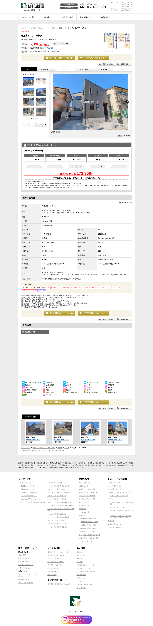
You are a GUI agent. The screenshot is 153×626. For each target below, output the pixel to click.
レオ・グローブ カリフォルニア (121, 492)
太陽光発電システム (115, 524)
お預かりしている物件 (86, 531)
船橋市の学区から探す (88, 518)
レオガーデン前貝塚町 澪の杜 (57, 483)
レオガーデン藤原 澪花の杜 (56, 524)
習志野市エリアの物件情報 (88, 492)
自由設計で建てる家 (115, 489)
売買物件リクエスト (25, 568)
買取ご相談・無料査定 (26, 583)
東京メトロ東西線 (50, 450)
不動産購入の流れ (24, 558)
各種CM (79, 558)
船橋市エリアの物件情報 (87, 489)
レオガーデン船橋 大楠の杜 (56, 496)
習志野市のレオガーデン (29, 496)
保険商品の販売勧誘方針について (58, 584)
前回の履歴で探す (69, 4)
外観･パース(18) (47, 69)
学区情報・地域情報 (54, 565)
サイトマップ (81, 588)
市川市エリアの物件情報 (87, 499)
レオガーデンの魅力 (115, 486)
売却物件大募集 (23, 579)
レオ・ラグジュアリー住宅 (119, 496)
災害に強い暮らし (53, 558)
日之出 (66, 28)
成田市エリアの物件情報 (87, 496)
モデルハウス (112, 499)
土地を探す (82, 509)
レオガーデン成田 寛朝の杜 (56, 520)
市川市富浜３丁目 (115, 440)
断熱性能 (111, 521)
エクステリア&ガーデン (116, 507)
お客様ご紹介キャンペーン (86, 565)
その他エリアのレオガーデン (30, 499)
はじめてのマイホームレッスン (58, 552)
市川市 (59, 28)
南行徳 (61, 450)
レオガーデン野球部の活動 (86, 571)
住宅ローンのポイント (26, 565)
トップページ (25, 28)
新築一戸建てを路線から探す (31, 450)
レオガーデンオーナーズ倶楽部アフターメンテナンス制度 (120, 517)
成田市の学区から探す (88, 525)
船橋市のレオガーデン (28, 489)
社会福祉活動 (81, 575)
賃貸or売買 (22, 555)
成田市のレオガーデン (28, 492)
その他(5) (103, 69)
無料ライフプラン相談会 (55, 555)
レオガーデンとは (114, 483)
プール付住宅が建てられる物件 (89, 535)
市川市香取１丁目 (33, 440)
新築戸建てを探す (85, 502)
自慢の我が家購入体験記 (55, 562)
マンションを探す (85, 512)
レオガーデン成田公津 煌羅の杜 (58, 517)
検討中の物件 (69, 8)
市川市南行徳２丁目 (61, 440)
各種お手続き (52, 575)
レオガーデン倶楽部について (89, 541)
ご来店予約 (80, 581)
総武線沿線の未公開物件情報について (92, 538)
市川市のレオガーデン (28, 486)
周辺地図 (50, 48)
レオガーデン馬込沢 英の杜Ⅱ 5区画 (59, 502)
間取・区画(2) (85, 69)
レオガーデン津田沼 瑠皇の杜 (57, 489)
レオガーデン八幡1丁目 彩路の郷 (58, 492)
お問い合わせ (81, 578)
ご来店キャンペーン (83, 568)
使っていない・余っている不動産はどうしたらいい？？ (28, 575)
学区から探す (83, 515)
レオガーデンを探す (25, 483)
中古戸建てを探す (85, 505)
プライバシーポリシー (84, 584)
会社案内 (80, 552)
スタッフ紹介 (81, 555)
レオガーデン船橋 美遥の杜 (56, 514)
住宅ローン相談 (23, 561)
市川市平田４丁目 (88, 440)
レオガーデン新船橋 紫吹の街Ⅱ (58, 486)
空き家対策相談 (52, 571)
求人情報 (80, 562)
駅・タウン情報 (52, 568)
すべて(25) (29, 69)
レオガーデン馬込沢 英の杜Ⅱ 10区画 (60, 505)
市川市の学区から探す (88, 528)
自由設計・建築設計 (115, 527)
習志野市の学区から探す (89, 522)
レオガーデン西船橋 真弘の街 (57, 527)
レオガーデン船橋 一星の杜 (56, 499)
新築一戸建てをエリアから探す (44, 28)
